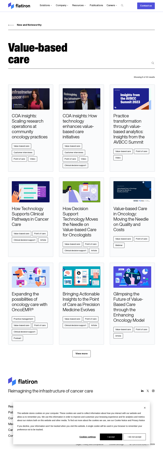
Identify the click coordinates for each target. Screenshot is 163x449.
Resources (79, 5)
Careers (112, 5)
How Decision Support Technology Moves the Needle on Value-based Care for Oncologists (80, 222)
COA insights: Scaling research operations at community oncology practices (30, 127)
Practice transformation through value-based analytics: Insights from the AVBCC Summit (129, 129)
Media (12, 424)
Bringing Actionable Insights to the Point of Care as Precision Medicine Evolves (81, 302)
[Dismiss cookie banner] (145, 408)
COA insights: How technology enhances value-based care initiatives (80, 127)
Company (62, 5)
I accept (111, 437)
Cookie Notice (120, 420)
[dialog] (81, 423)
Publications (96, 5)
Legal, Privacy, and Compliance (89, 444)
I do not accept (134, 437)
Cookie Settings (116, 444)
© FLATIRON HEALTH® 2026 (142, 444)
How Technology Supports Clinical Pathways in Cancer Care (30, 217)
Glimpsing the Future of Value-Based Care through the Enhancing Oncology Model (128, 307)
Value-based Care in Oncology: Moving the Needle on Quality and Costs (131, 219)
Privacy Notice (138, 420)
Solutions (46, 5)
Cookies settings (87, 437)
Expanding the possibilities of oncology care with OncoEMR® (29, 302)
